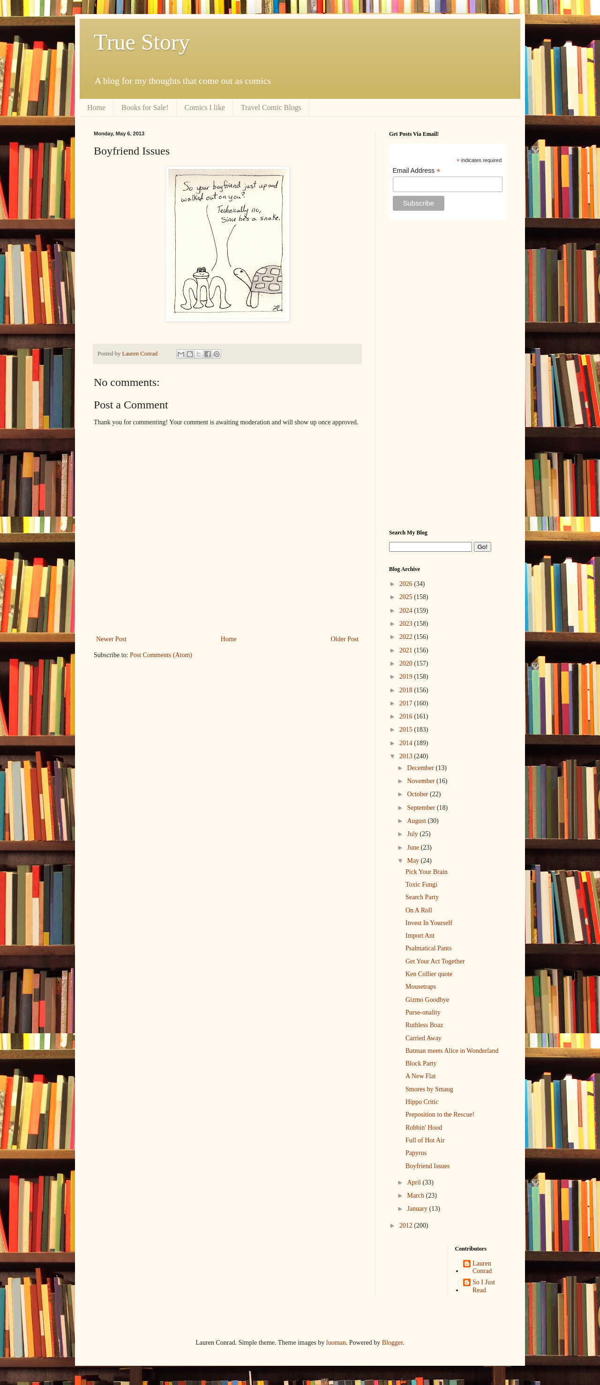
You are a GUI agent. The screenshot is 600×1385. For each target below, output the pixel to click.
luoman (336, 1342)
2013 (406, 756)
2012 (406, 1225)
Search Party (422, 897)
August (417, 820)
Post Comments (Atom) (161, 655)
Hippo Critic (421, 1101)
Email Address (417, 170)
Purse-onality (423, 1012)
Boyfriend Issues (427, 1166)
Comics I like (205, 107)
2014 (406, 743)
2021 (406, 650)
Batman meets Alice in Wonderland (451, 1050)
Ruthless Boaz (424, 1025)
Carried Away (423, 1038)
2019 (406, 676)
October (418, 794)
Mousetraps (420, 986)
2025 (406, 596)
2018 (406, 690)
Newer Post (111, 639)
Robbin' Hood (423, 1127)
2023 (406, 623)
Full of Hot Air (425, 1140)
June (413, 847)
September (421, 807)
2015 (406, 729)
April (414, 1182)
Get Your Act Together (435, 961)
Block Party (421, 1063)
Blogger (392, 1342)
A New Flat (420, 1076)
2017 (406, 703)
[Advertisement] (447, 374)
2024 (406, 610)
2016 (406, 716)
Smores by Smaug (429, 1089)
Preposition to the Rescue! (439, 1114)
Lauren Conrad (482, 1267)
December (421, 767)
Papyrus (416, 1152)
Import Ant (420, 935)
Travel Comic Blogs (271, 107)
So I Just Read (483, 1286)
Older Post (345, 639)
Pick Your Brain (426, 871)
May (413, 860)
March (416, 1195)
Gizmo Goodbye (427, 999)
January (418, 1208)
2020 (406, 663)
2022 (406, 636)
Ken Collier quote (428, 974)
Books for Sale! (144, 107)
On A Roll (418, 910)
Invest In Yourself (428, 922)
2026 (406, 583)
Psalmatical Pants (428, 948)
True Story (142, 42)
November (421, 781)
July (413, 833)
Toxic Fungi (421, 884)
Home (96, 107)
